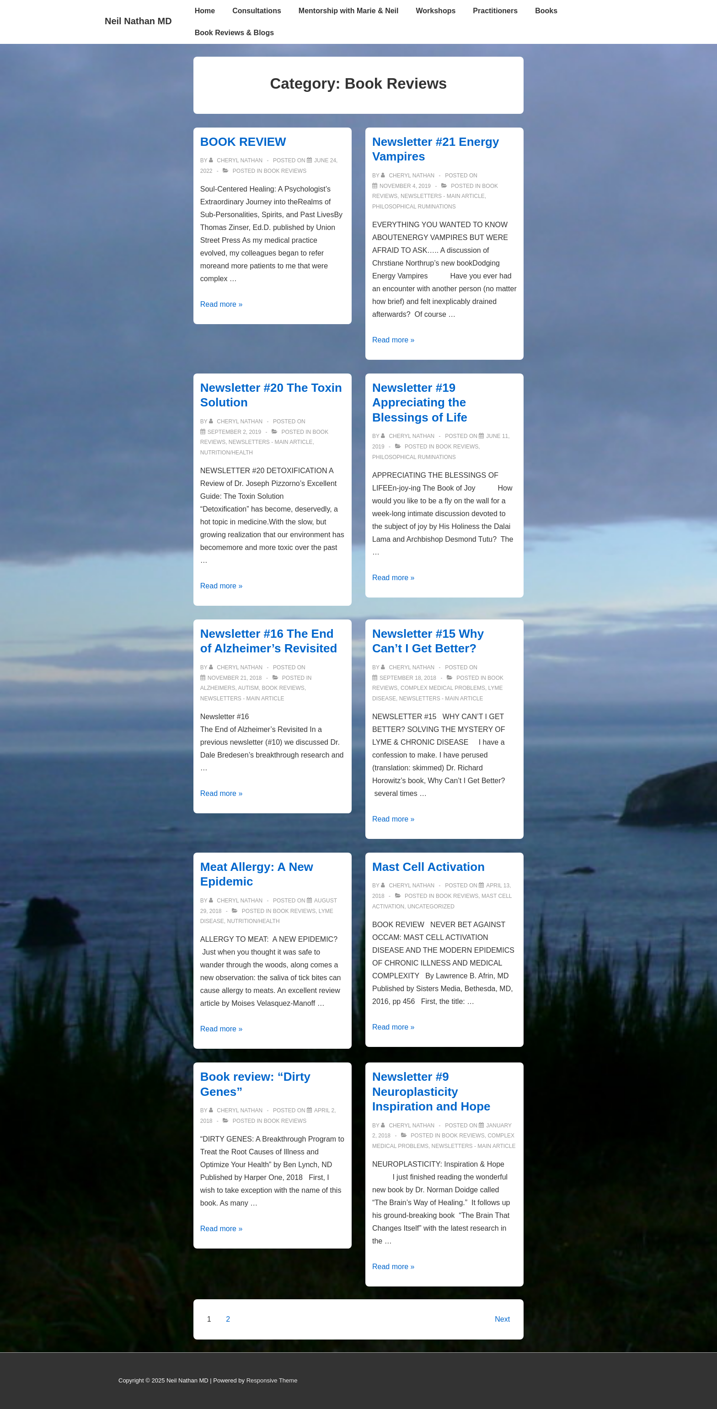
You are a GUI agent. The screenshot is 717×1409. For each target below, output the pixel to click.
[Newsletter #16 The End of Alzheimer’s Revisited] (235, 678)
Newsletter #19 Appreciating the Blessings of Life (419, 402)
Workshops (436, 11)
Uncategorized (431, 906)
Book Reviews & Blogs (234, 33)
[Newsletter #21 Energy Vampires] (405, 186)
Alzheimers (217, 688)
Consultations (256, 11)
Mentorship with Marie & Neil (349, 11)
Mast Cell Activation (428, 867)
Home (205, 11)
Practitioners (495, 11)
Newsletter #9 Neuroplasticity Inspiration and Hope (431, 1091)
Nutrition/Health (226, 452)
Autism (248, 688)
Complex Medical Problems (443, 688)
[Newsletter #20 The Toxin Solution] (234, 432)
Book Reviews (285, 171)
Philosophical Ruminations (414, 206)
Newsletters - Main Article (443, 196)
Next (502, 1319)
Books (546, 11)
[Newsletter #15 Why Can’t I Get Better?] (408, 678)
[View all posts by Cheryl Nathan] (236, 160)
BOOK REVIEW (243, 142)
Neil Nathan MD (138, 21)
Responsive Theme (272, 1380)
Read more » (221, 304)
